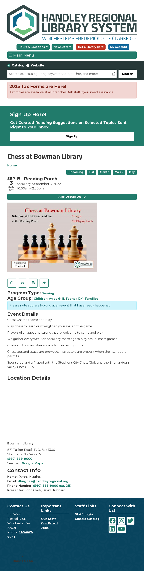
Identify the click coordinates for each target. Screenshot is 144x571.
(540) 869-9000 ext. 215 (52, 486)
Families (91, 298)
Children (41, 298)
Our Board (49, 523)
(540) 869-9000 (19, 459)
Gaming (47, 293)
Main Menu (21, 55)
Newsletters (62, 47)
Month (104, 172)
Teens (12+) (74, 298)
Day (132, 172)
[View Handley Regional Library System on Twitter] (130, 521)
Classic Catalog (87, 519)
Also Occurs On (72, 196)
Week (119, 172)
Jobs (45, 528)
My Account (118, 47)
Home (12, 165)
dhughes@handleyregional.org (43, 481)
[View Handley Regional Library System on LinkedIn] (112, 529)
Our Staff (48, 519)
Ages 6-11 (56, 298)
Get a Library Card (91, 47)
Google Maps (32, 463)
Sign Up (72, 136)
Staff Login (84, 514)
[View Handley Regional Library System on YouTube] (121, 529)
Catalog (18, 65)
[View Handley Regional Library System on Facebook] (112, 521)
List (91, 172)
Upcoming (75, 172)
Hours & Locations (32, 47)
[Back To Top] (21, 558)
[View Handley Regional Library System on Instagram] (121, 521)
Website (37, 65)
